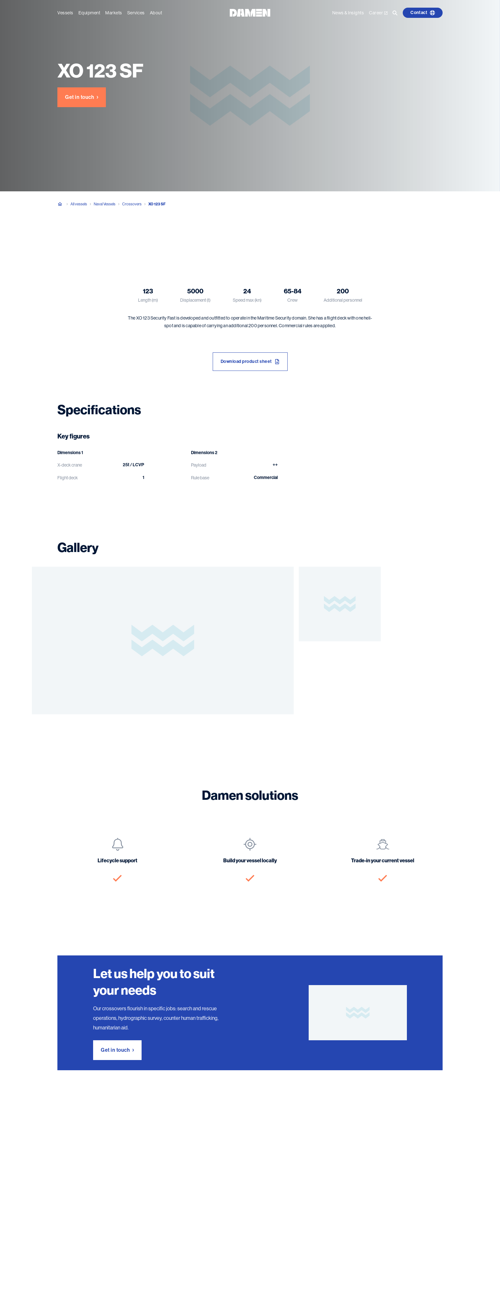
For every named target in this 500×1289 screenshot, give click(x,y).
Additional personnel (343, 300)
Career (378, 13)
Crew (292, 300)
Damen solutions (170, 236)
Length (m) (148, 300)
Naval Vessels (104, 204)
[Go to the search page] (395, 12)
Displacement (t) (195, 300)
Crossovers (132, 204)
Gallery (133, 236)
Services (136, 12)
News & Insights (348, 12)
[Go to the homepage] (250, 12)
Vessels (65, 12)
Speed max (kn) (247, 300)
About (156, 12)
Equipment (89, 12)
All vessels (78, 204)
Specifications (98, 236)
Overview (60, 236)
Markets (113, 12)
